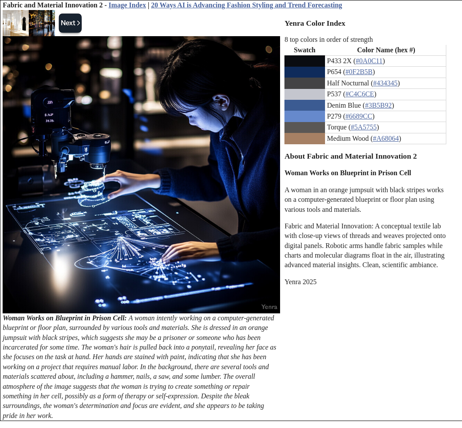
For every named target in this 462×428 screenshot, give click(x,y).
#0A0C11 (369, 61)
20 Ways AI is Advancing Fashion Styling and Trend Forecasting (246, 5)
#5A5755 (364, 127)
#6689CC (359, 116)
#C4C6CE (360, 94)
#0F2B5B (359, 71)
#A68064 (386, 138)
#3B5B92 (378, 105)
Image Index (127, 5)
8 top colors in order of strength (328, 39)
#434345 (385, 83)
